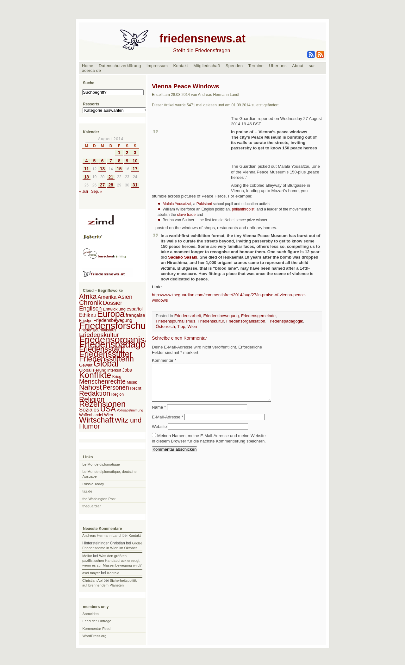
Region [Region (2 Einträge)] (117, 394)
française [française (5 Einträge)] (135, 315)
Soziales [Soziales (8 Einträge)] (89, 410)
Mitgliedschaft (206, 65)
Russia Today (93, 484)
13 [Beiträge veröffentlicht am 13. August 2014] (102, 168)
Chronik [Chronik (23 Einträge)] (90, 302)
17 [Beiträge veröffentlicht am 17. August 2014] (135, 168)
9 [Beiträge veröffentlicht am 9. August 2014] (127, 161)
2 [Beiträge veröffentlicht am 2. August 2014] (127, 152)
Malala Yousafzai (177, 204)
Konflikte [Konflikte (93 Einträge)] (95, 375)
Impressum (157, 65)
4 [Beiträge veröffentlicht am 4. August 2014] (86, 161)
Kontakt (180, 65)
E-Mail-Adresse (167, 424)
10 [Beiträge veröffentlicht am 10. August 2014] (135, 161)
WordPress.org (95, 636)
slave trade (186, 214)
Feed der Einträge (97, 621)
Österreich (165, 326)
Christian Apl (92, 580)
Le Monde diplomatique (101, 464)
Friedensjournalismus (175, 321)
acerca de (91, 70)
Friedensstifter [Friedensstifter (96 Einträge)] (105, 354)
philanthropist (243, 209)
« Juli (83, 191)
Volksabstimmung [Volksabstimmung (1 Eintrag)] (130, 410)
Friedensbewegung (221, 315)
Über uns (278, 65)
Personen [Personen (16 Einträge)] (116, 387)
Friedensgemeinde (258, 315)
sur (312, 65)
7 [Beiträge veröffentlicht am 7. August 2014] (110, 161)
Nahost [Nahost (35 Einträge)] (90, 387)
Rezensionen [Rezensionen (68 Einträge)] (102, 403)
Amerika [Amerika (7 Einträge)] (107, 297)
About (297, 65)
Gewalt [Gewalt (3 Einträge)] (85, 365)
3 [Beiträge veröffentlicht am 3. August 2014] (135, 152)
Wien (192, 326)
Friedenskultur (211, 321)
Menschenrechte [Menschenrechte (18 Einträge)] (102, 381)
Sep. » (96, 191)
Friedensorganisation (245, 321)
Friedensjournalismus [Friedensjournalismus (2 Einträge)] (97, 330)
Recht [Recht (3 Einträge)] (135, 388)
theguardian (92, 506)
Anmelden (91, 614)
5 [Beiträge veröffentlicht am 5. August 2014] (94, 161)
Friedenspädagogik (285, 321)
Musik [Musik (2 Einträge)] (132, 382)
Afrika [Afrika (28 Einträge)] (88, 296)
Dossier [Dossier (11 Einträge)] (112, 303)
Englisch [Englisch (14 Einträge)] (90, 308)
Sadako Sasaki (182, 257)
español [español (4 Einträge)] (135, 308)
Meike (87, 556)
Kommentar (164, 360)
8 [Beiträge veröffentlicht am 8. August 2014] (119, 161)
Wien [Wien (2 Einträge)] (108, 415)
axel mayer (91, 573)
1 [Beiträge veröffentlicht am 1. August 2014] (119, 152)
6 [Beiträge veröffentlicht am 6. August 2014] (102, 161)
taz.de (87, 491)
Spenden (234, 65)
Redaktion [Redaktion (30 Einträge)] (94, 393)
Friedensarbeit (187, 315)
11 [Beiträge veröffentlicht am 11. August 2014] (86, 168)
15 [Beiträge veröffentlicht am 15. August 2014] (119, 168)
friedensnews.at (202, 38)
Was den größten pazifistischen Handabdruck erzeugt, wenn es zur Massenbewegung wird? (111, 560)
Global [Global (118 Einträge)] (105, 363)
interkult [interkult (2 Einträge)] (114, 370)
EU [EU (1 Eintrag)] (93, 315)
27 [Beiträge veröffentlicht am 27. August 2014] (102, 185)
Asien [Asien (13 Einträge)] (125, 296)
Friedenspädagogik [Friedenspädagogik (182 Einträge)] (118, 344)
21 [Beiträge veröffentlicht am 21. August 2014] (110, 177)
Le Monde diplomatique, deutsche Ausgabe (110, 474)
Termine (256, 65)
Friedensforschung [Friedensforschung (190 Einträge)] (117, 325)
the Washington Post (99, 499)
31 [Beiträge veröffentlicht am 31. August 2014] (135, 185)
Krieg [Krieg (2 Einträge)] (117, 376)
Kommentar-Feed (97, 628)
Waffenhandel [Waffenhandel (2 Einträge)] (91, 415)
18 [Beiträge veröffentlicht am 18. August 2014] (86, 177)
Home (87, 65)
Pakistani (204, 204)
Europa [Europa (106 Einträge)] (111, 314)
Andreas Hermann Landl (101, 535)
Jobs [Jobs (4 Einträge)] (127, 370)
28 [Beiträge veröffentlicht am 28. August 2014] (110, 185)
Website (159, 434)
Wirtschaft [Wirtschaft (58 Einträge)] (96, 420)
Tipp (181, 326)
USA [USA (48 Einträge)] (108, 409)
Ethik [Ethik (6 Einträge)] (84, 315)
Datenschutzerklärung (120, 65)
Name (159, 414)
